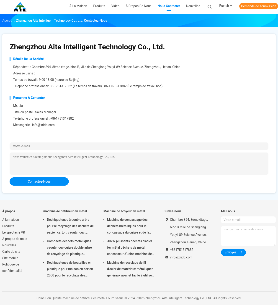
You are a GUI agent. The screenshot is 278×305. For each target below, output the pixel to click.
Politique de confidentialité (12, 268)
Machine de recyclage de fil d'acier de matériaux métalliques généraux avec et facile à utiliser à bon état (130, 270)
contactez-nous (39, 181)
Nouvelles (9, 245)
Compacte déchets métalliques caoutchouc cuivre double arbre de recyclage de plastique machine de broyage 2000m (69, 248)
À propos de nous (14, 239)
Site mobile (10, 258)
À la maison (10, 219)
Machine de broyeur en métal (124, 211)
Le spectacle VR (13, 232)
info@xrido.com (43, 125)
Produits (8, 226)
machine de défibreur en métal (65, 211)
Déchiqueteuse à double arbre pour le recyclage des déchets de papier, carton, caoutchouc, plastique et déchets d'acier (70, 227)
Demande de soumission (258, 6)
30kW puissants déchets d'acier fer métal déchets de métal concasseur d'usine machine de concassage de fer (129, 248)
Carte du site (11, 251)
